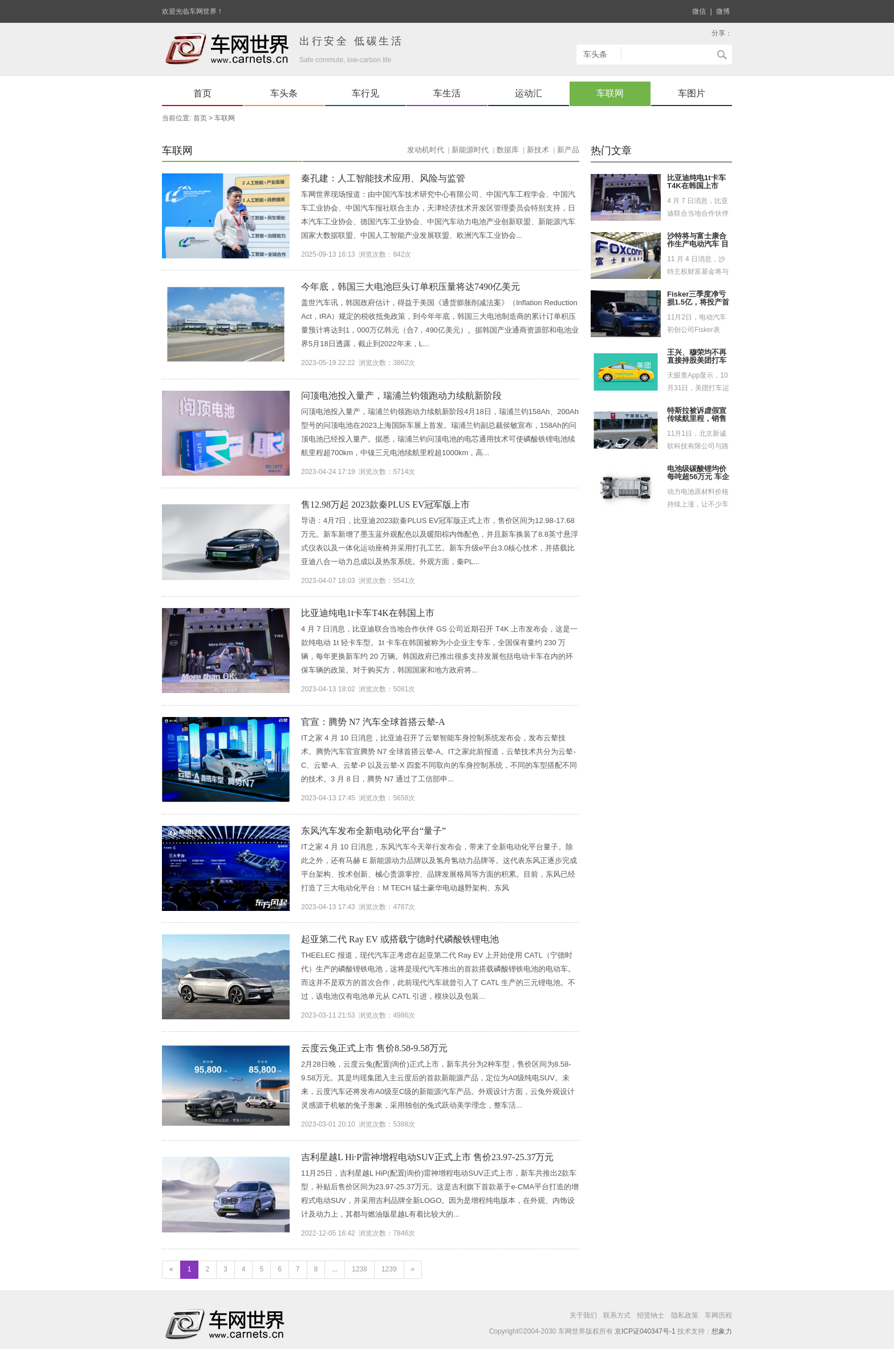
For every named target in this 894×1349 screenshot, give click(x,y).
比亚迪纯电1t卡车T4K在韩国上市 (367, 613)
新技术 (538, 149)
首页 (202, 93)
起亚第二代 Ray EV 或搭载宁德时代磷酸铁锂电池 (400, 939)
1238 (359, 1269)
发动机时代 (425, 149)
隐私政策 (684, 1315)
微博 (723, 11)
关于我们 (583, 1315)
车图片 (691, 93)
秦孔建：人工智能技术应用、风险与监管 (383, 178)
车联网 (610, 93)
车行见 (365, 93)
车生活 (447, 93)
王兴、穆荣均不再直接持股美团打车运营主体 (696, 361)
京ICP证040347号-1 (645, 1331)
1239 (389, 1269)
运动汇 (528, 93)
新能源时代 (470, 149)
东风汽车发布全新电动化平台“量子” (373, 831)
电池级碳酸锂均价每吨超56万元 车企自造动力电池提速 (698, 477)
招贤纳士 (650, 1315)
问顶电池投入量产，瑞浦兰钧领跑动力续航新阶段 (401, 395)
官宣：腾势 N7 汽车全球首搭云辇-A (373, 722)
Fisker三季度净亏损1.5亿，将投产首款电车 (698, 302)
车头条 (284, 93)
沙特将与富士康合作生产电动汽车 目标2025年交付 (698, 244)
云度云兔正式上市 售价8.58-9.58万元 (374, 1048)
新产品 (568, 149)
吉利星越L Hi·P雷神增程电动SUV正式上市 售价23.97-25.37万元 (427, 1157)
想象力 (722, 1331)
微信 (699, 11)
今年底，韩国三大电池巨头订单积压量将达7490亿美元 (410, 286)
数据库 (508, 149)
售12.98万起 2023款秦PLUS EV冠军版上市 (385, 504)
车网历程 (718, 1315)
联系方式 (617, 1315)
